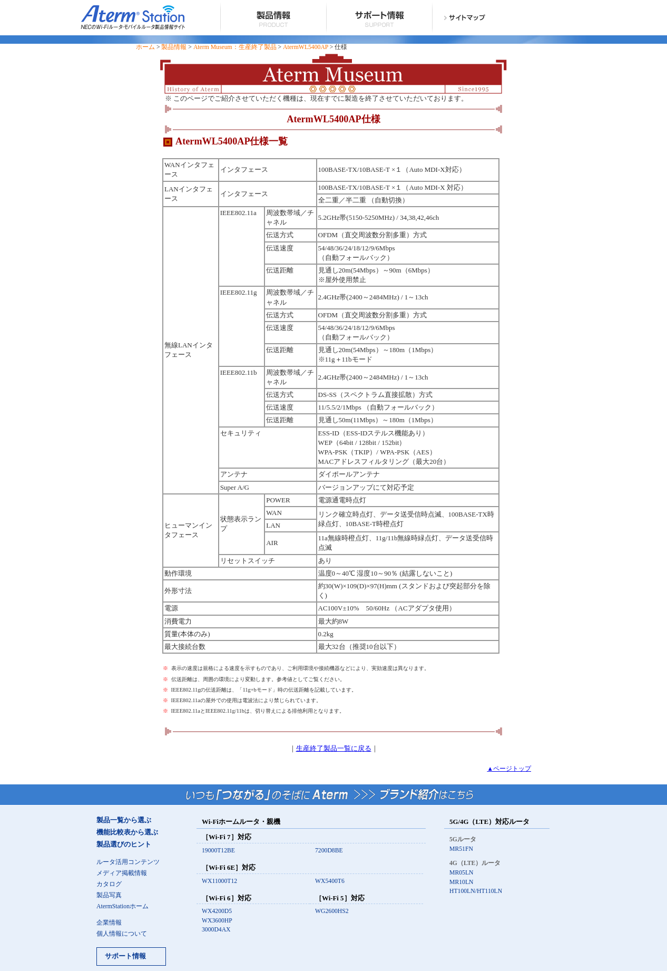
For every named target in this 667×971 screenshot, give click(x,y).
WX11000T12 (219, 881)
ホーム (145, 47)
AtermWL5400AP (305, 47)
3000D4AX (216, 929)
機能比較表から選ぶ (127, 832)
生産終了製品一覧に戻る (333, 748)
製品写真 (109, 895)
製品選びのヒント (123, 844)
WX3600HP (217, 920)
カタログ (109, 884)
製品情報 (174, 47)
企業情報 (109, 922)
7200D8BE (329, 850)
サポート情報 (125, 956)
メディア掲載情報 (121, 873)
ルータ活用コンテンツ (128, 862)
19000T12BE (218, 850)
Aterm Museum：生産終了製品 (235, 47)
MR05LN (461, 872)
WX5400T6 (330, 881)
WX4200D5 (217, 911)
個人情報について (121, 933)
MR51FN (461, 849)
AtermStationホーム (122, 906)
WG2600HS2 (332, 911)
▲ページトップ (509, 768)
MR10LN (461, 882)
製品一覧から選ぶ (123, 820)
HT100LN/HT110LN (475, 891)
